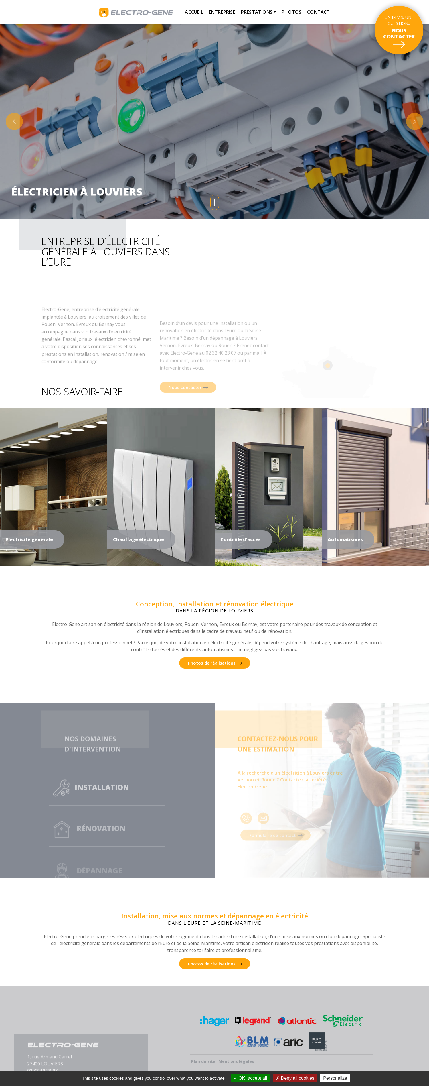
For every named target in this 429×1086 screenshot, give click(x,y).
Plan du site (203, 1061)
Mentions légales (236, 1061)
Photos (291, 12)
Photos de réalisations (212, 663)
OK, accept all (250, 1078)
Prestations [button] (256, 12)
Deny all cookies (295, 1078)
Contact (318, 12)
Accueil (194, 12)
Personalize (335, 1078)
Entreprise (222, 12)
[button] (14, 121)
